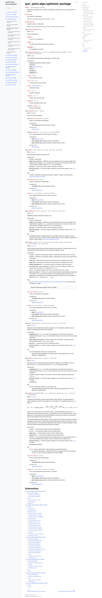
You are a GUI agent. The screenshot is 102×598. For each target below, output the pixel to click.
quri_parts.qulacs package (11, 55)
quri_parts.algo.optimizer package (13, 28)
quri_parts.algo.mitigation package (12, 25)
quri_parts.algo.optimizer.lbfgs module (14, 39)
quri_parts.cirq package (11, 62)
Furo (40, 596)
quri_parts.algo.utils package (11, 52)
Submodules (84, 51)
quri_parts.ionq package (11, 77)
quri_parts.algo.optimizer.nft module (14, 42)
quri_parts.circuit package (11, 12)
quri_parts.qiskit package (11, 59)
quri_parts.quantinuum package (10, 75)
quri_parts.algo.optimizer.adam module (14, 32)
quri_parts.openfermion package (11, 67)
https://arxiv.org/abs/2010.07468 (51, 239)
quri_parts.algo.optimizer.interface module (14, 35)
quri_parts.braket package (11, 57)
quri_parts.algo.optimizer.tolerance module (14, 49)
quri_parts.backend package (12, 16)
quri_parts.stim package (11, 70)
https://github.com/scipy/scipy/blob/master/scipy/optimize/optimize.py (48, 281)
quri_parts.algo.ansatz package (12, 22)
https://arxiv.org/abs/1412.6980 (37, 176)
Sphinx (30, 596)
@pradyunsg (36, 596)
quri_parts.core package (11, 14)
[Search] (12, 8)
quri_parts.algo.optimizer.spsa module (14, 45)
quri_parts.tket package (11, 84)
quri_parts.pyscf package (11, 82)
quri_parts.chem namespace (12, 64)
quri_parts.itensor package (11, 80)
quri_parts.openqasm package (12, 72)
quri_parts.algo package (11, 19)
